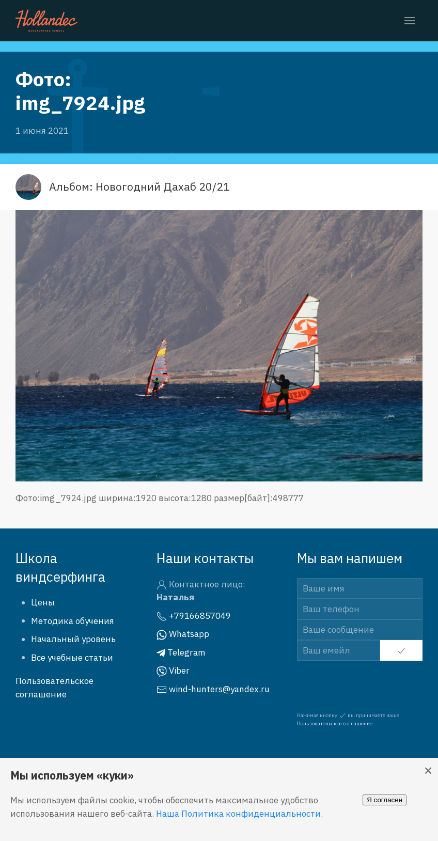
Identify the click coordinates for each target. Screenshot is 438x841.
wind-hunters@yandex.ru (213, 689)
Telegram (181, 652)
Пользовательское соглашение (334, 723)
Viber (173, 670)
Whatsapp (183, 634)
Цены (43, 602)
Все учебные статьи (72, 657)
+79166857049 (194, 615)
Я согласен (384, 800)
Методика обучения (72, 621)
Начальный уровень (73, 639)
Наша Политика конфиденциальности (238, 813)
